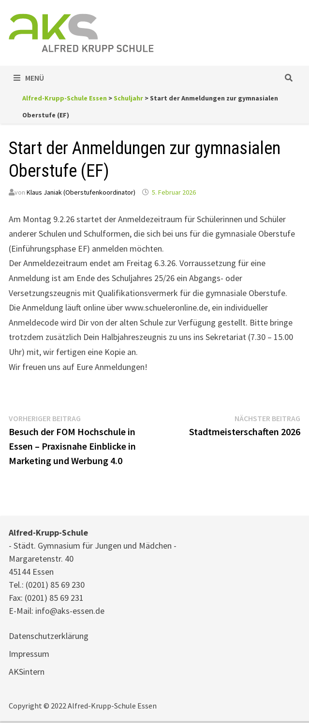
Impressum (29, 653)
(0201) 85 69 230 (55, 584)
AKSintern (26, 671)
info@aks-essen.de (69, 610)
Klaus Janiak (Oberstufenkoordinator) (81, 192)
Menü (29, 78)
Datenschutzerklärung (48, 635)
